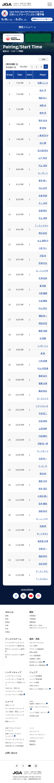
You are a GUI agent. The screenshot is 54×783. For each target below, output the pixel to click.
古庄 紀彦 (43, 563)
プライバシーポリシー (37, 734)
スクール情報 (34, 682)
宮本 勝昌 (43, 503)
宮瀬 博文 (43, 210)
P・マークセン (43, 571)
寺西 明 (43, 526)
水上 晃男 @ (42, 240)
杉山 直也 (43, 308)
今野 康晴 (43, 293)
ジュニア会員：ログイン (38, 712)
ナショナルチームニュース (14, 708)
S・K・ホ (43, 466)
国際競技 (32, 622)
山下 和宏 (43, 157)
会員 (6, 625)
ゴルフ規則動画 (34, 655)
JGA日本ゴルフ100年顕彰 (14, 746)
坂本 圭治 (43, 120)
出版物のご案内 (34, 659)
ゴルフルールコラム (36, 642)
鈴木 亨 (43, 90)
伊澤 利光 (43, 263)
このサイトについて (36, 738)
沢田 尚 (43, 255)
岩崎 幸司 (43, 511)
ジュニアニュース (11, 718)
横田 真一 (43, 315)
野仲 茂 (43, 112)
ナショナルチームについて (14, 642)
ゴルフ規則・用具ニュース (14, 711)
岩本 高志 (43, 488)
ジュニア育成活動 (35, 679)
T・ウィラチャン (43, 225)
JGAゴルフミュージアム (13, 743)
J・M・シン (43, 345)
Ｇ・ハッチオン (43, 270)
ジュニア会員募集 (35, 676)
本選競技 (32, 616)
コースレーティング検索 (14, 694)
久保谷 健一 (43, 496)
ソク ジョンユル (43, 405)
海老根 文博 (43, 541)
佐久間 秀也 (43, 150)
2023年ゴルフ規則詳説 (37, 665)
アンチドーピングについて (14, 739)
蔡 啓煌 (43, 127)
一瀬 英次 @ (42, 135)
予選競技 (32, 619)
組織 (6, 616)
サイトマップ (34, 731)
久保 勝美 (43, 300)
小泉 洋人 (43, 248)
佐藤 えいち (43, 82)
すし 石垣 (43, 203)
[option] (13, 38)
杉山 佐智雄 (43, 368)
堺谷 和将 (43, 233)
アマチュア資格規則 (36, 649)
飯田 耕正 (43, 390)
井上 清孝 (43, 218)
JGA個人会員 (34, 716)
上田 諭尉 (43, 428)
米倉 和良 (43, 195)
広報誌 (7, 632)
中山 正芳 (43, 188)
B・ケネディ (43, 533)
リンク (31, 728)
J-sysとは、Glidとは (12, 688)
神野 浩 (43, 105)
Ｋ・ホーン (43, 173)
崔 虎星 (43, 285)
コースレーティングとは (14, 691)
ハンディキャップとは (13, 676)
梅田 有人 (43, 97)
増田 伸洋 (43, 556)
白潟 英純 (43, 420)
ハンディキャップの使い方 (14, 679)
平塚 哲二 (43, 413)
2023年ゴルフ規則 (35, 662)
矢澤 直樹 (43, 278)
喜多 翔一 (43, 180)
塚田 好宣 (43, 323)
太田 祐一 (43, 458)
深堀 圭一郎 (43, 443)
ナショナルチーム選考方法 (14, 646)
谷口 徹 (43, 142)
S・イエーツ (43, 451)
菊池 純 (43, 473)
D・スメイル (43, 398)
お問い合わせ (34, 685)
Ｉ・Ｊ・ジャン (43, 518)
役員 (6, 619)
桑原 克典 (43, 330)
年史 (6, 629)
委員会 (7, 622)
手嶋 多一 (43, 548)
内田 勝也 (43, 435)
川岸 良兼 (43, 360)
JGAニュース (10, 705)
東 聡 (43, 353)
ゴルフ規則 (33, 646)
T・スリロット (43, 578)
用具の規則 (33, 652)
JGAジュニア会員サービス (38, 689)
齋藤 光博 (43, 383)
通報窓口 (32, 744)
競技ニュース (10, 721)
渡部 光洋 (43, 481)
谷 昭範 (43, 338)
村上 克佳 (43, 165)
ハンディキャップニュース (14, 715)
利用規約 (32, 741)
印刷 (43, 59)
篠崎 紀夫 (43, 375)
